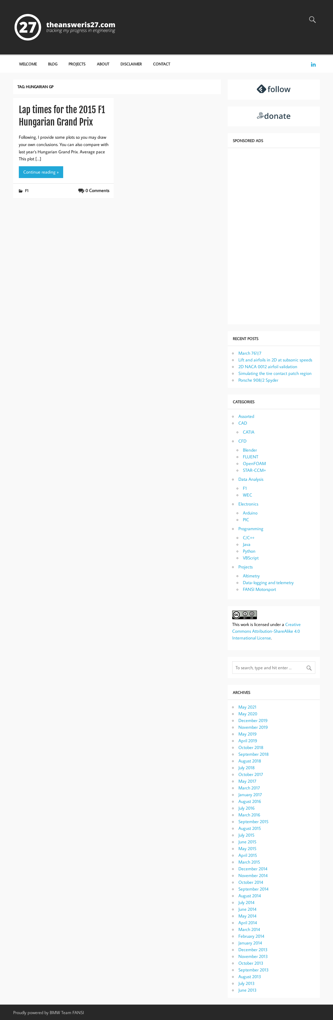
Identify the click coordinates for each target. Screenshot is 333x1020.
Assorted (246, 416)
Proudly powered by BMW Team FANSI (48, 1012)
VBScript (251, 558)
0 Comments (97, 190)
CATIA (248, 432)
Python (249, 551)
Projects (77, 64)
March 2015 (249, 862)
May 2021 (247, 707)
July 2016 (246, 808)
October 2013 (250, 963)
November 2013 (253, 956)
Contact (161, 64)
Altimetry (251, 576)
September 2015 (253, 821)
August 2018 (249, 761)
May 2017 (247, 781)
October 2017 (250, 774)
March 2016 (249, 815)
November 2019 (253, 727)
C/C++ (248, 537)
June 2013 (247, 990)
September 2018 (253, 754)
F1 (26, 190)
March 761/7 (249, 353)
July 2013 (246, 983)
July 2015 (246, 835)
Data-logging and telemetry (268, 582)
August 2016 (249, 801)
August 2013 (249, 976)
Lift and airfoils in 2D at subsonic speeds (275, 360)
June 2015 (247, 841)
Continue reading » (41, 172)
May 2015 (247, 848)
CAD (242, 423)
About (103, 64)
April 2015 (247, 855)
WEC (247, 495)
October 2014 (250, 882)
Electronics (248, 504)
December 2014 (252, 868)
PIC (246, 519)
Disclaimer (131, 64)
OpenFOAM (254, 463)
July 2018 (246, 767)
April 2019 (247, 740)
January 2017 (250, 794)
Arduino (250, 513)
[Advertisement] (273, 235)
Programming (250, 528)
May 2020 (247, 713)
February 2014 (251, 936)
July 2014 (246, 902)
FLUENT (250, 456)
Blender (250, 450)
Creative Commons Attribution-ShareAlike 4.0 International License (266, 631)
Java (246, 544)
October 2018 (250, 747)
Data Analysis (250, 479)
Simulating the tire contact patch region (275, 373)
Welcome (28, 64)
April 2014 (247, 922)
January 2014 (250, 943)
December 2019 (253, 720)
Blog (52, 64)
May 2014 (247, 916)
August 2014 (249, 895)
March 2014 (249, 929)
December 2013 (253, 949)
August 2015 (249, 828)
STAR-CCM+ (254, 470)
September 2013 (253, 970)
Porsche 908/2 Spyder (258, 380)
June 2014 (247, 909)
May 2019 (247, 734)
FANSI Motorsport (259, 589)
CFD (242, 441)
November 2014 (253, 875)
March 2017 (249, 788)
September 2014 (253, 889)
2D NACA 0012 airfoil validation (267, 366)
